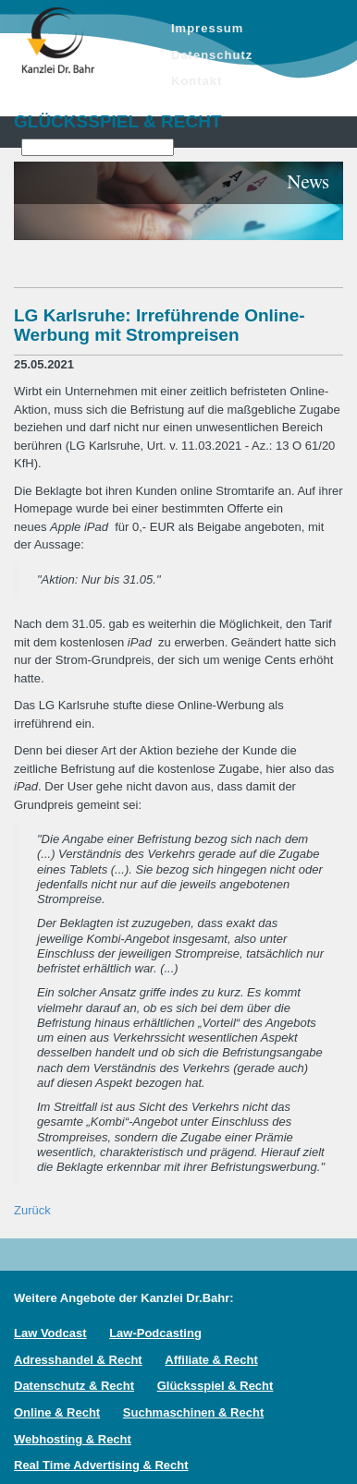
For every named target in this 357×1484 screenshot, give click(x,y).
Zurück (32, 1210)
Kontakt (196, 81)
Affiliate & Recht (211, 1360)
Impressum (207, 28)
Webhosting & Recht (72, 1439)
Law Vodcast (50, 1333)
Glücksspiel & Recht (215, 1386)
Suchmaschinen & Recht (193, 1412)
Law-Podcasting (155, 1333)
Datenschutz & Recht (74, 1386)
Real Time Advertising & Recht (101, 1465)
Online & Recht (57, 1412)
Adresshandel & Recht (78, 1360)
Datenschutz (211, 55)
